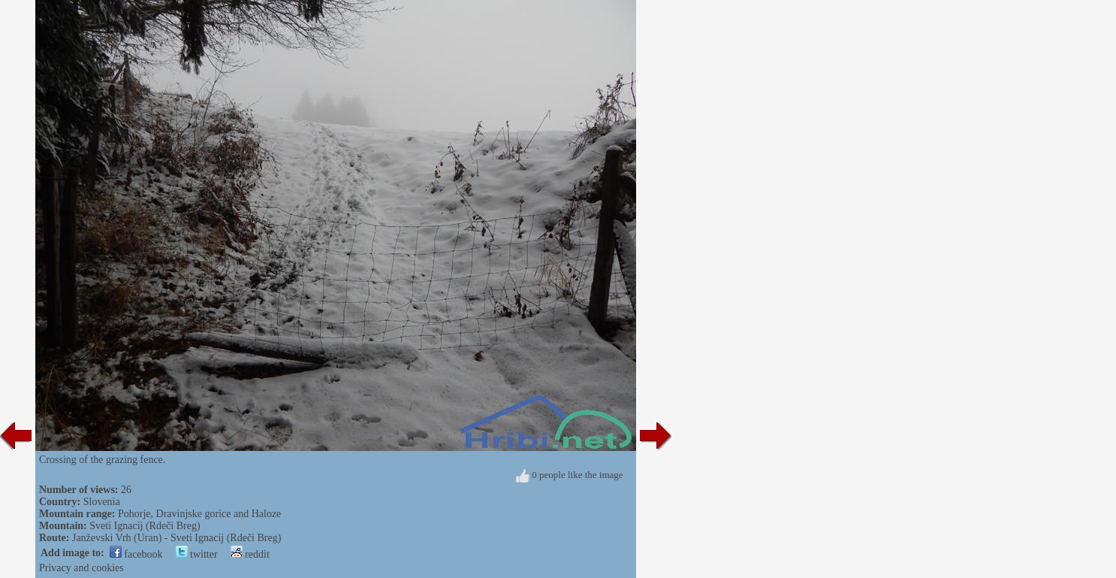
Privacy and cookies (81, 567)
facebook (136, 554)
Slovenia (101, 501)
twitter (197, 554)
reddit (250, 554)
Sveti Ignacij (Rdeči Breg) (144, 525)
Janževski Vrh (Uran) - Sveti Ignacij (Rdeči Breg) (176, 537)
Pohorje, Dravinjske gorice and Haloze (199, 513)
